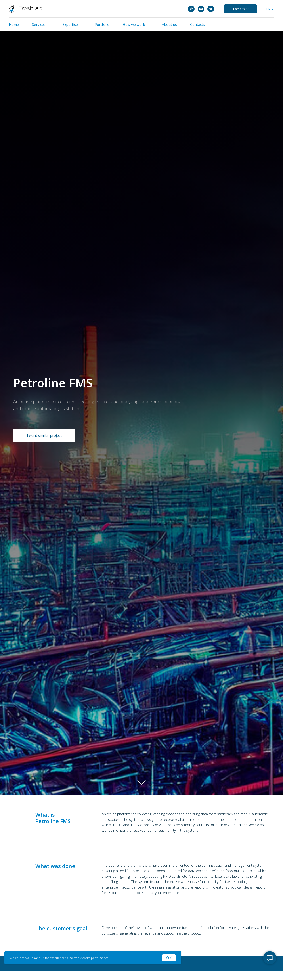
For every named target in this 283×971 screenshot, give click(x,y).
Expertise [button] (70, 24)
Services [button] (39, 24)
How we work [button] (134, 24)
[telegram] (210, 9)
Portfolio (102, 24)
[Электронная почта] (201, 9)
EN (268, 8)
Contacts (197, 24)
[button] (44, 435)
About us (169, 24)
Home (14, 24)
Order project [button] (240, 9)
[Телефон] (191, 9)
